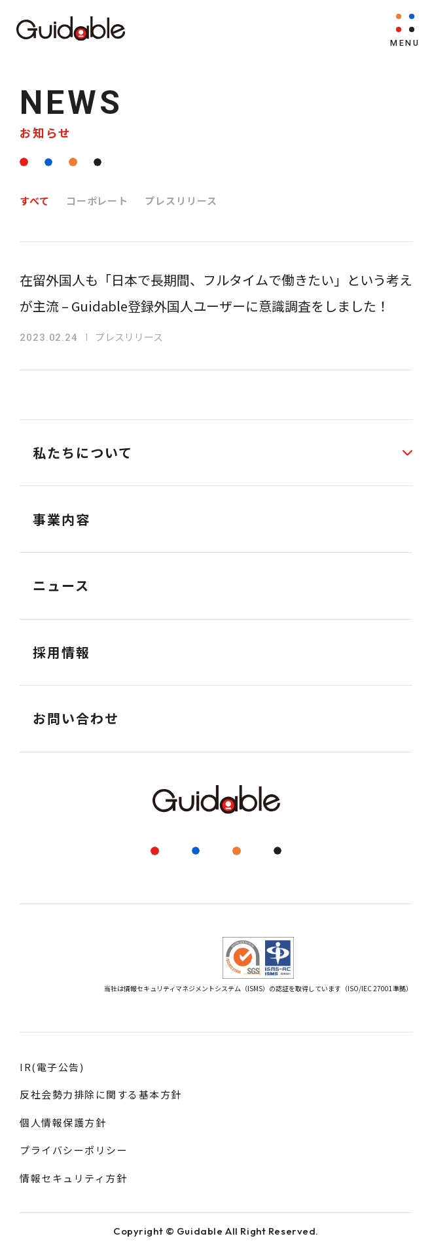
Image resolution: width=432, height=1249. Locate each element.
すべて (35, 200)
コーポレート (97, 200)
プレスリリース (181, 200)
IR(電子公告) (52, 1067)
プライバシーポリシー (74, 1150)
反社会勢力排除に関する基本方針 (101, 1094)
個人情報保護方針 (63, 1122)
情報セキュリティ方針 (73, 1178)
